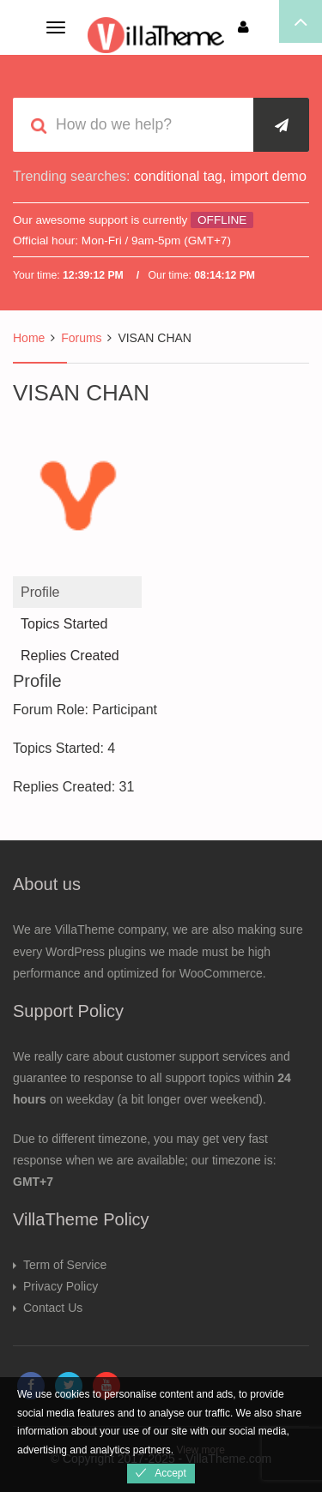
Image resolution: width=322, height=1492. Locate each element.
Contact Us (52, 1308)
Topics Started (64, 624)
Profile (40, 592)
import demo (268, 176)
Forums (81, 338)
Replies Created (70, 655)
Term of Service (64, 1265)
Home (29, 338)
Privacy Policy (60, 1286)
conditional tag (178, 176)
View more (200, 1450)
